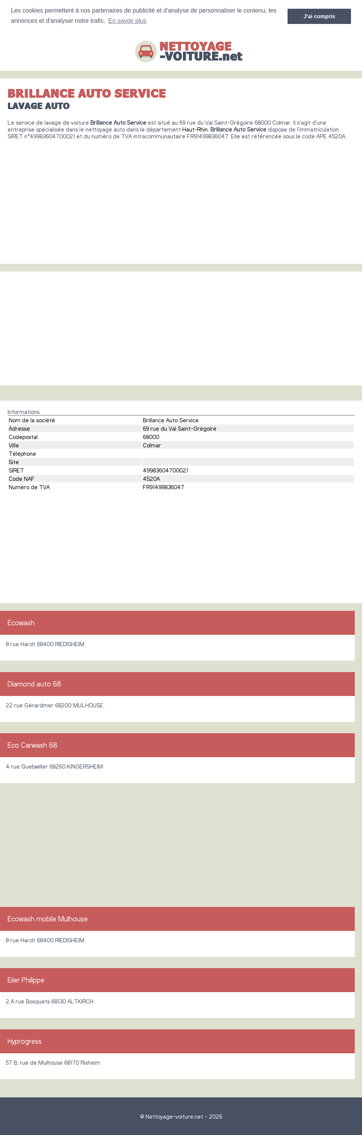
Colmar (152, 445)
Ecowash (21, 622)
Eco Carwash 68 (32, 745)
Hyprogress (25, 1041)
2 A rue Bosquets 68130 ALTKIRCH (49, 1001)
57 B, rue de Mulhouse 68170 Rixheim (53, 1062)
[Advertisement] (181, 199)
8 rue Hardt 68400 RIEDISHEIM (45, 643)
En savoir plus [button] (127, 20)
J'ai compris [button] (319, 16)
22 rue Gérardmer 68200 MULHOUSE (54, 705)
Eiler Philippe (26, 980)
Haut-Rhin (195, 129)
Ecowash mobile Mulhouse (48, 919)
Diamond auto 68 (34, 684)
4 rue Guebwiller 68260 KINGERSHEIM (54, 766)
